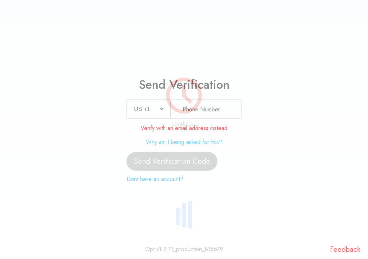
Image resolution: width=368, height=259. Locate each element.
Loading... (184, 124)
